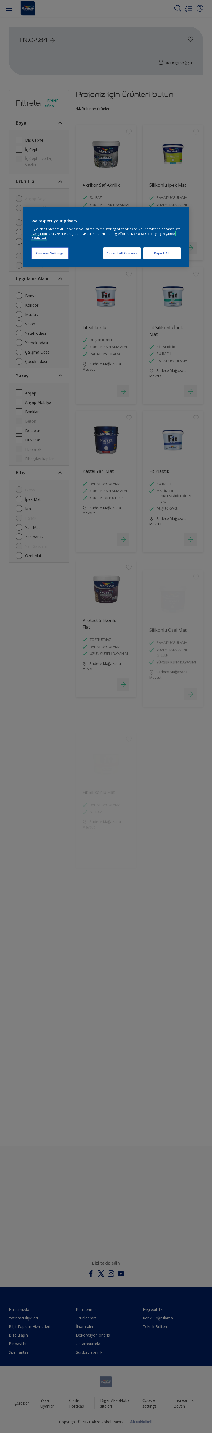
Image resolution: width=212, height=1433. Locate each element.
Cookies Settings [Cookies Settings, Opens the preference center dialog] (50, 253)
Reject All (162, 253)
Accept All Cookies (122, 253)
